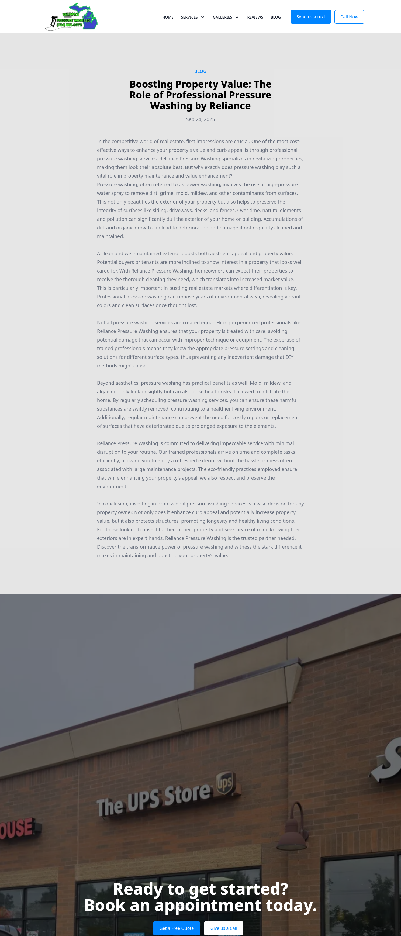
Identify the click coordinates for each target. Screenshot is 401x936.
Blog (276, 24)
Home (168, 24)
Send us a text (310, 24)
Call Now (349, 24)
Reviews (255, 24)
